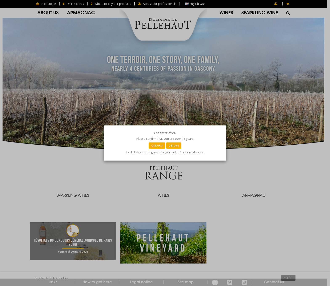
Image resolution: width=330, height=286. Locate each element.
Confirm (156, 145)
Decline (174, 145)
